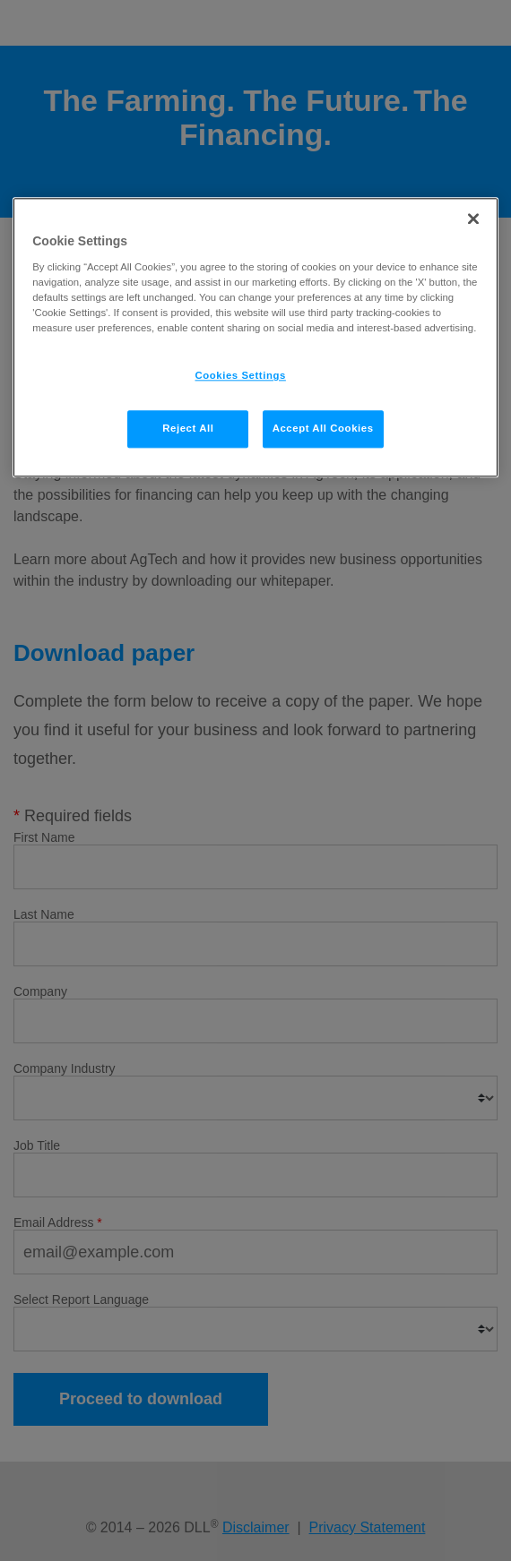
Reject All (187, 429)
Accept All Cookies (323, 429)
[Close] (473, 219)
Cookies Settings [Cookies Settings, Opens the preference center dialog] (240, 376)
